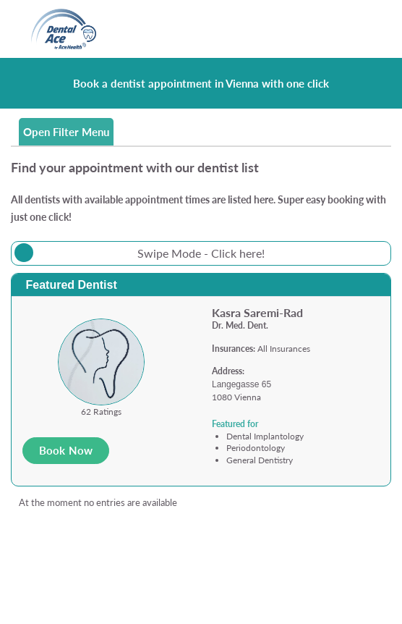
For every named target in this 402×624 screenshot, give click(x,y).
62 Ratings (101, 411)
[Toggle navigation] (364, 29)
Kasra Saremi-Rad (257, 312)
